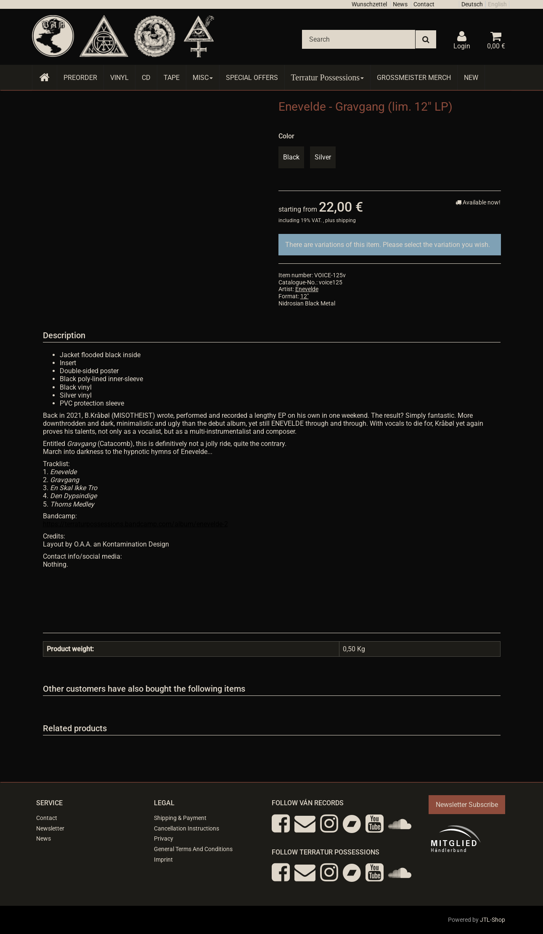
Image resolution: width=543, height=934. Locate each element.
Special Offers (252, 78)
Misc (203, 78)
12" (304, 296)
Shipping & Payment (180, 818)
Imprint (163, 859)
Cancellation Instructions (186, 828)
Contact (423, 4)
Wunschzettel (369, 4)
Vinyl (119, 78)
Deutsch (472, 4)
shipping (346, 220)
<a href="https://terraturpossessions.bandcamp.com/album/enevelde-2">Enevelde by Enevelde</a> (272, 598)
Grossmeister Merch (414, 78)
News (400, 4)
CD (146, 78)
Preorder (80, 78)
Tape (172, 78)
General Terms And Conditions (193, 849)
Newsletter (50, 828)
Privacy (163, 838)
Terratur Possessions (327, 77)
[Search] (358, 39)
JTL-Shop (492, 919)
